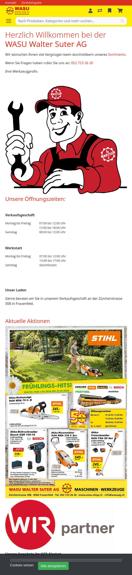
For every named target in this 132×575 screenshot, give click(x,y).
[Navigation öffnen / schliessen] (10, 21)
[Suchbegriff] (66, 21)
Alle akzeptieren (53, 566)
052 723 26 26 (82, 63)
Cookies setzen (22, 565)
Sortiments (116, 54)
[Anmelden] (90, 10)
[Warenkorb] (121, 10)
